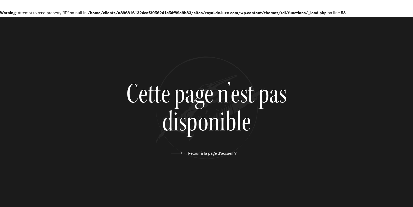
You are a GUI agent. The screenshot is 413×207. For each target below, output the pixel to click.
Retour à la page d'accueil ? (212, 153)
